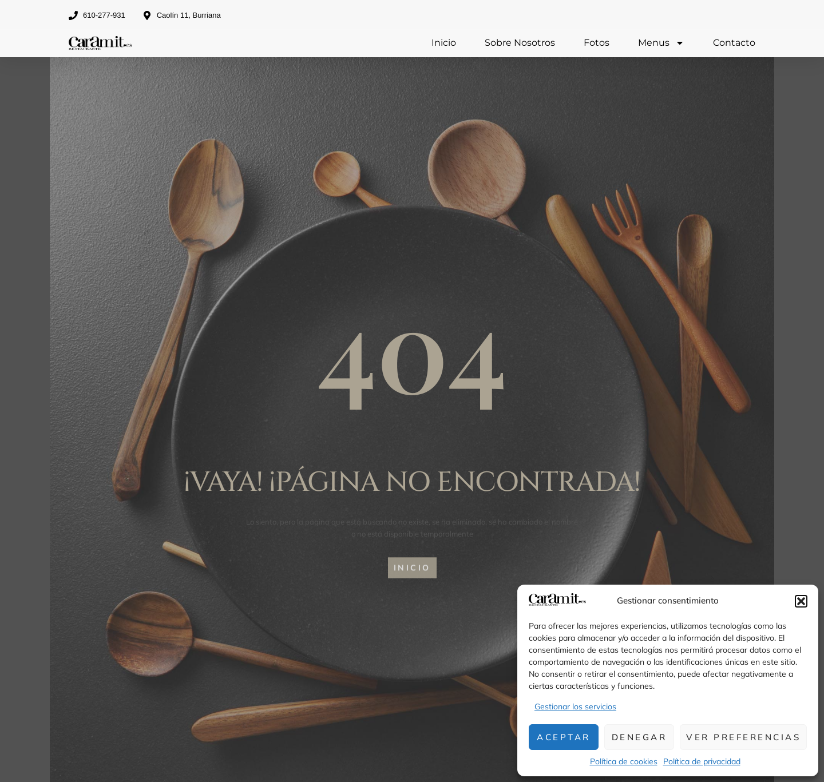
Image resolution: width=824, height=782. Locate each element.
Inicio (443, 42)
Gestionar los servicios (575, 706)
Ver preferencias (743, 737)
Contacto (734, 42)
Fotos (596, 42)
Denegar (639, 737)
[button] (801, 601)
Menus (661, 43)
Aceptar (564, 737)
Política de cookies (623, 761)
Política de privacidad (701, 761)
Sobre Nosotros (520, 42)
